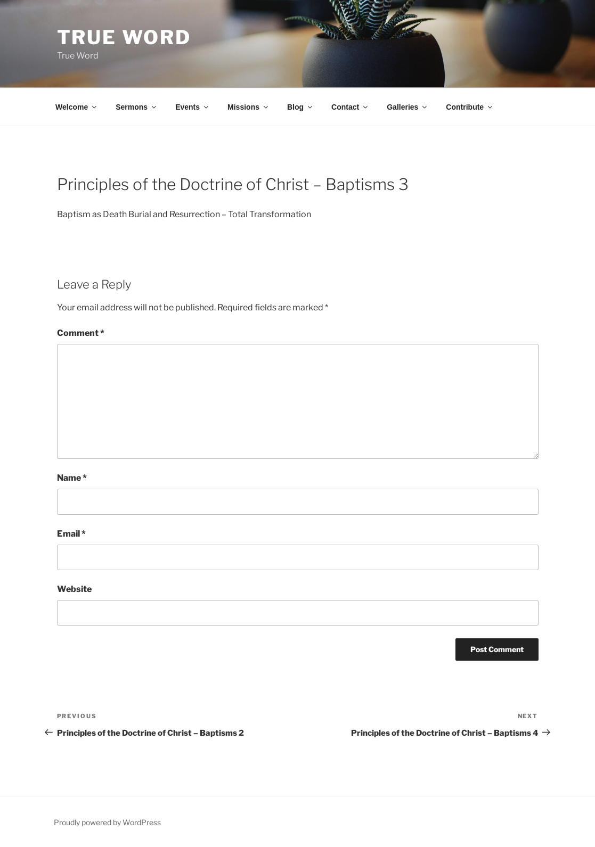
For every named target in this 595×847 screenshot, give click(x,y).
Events (192, 107)
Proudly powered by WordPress (107, 822)
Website (74, 589)
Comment (80, 333)
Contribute (470, 107)
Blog (300, 107)
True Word (124, 37)
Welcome (76, 107)
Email (71, 534)
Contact (350, 107)
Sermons (137, 107)
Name (72, 478)
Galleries (407, 107)
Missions (248, 107)
